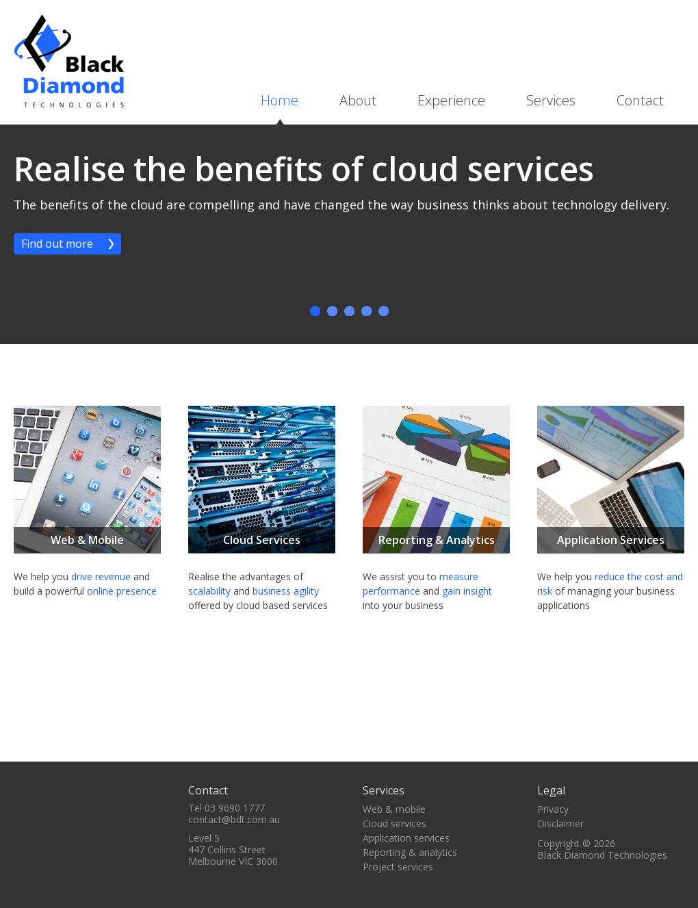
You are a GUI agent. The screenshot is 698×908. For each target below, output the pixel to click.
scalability (209, 590)
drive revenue (101, 576)
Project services (398, 866)
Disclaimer (560, 823)
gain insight (467, 590)
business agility (286, 590)
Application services (406, 837)
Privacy (553, 809)
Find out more (57, 243)
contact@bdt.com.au (234, 819)
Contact (640, 100)
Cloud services (394, 823)
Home (279, 100)
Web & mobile (394, 809)
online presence (122, 590)
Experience (451, 100)
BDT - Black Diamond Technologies (69, 60)
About (357, 100)
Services (551, 100)
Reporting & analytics (410, 852)
